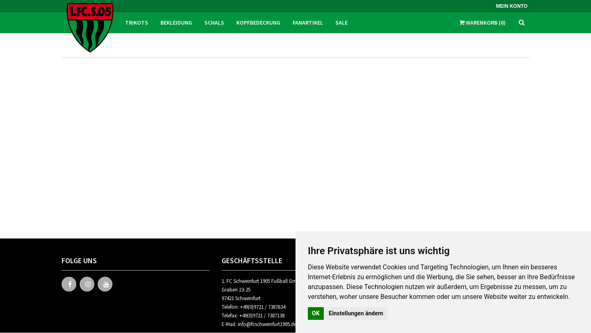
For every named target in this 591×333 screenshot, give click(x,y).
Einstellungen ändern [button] (356, 313)
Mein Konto (511, 6)
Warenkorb (482, 22)
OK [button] (316, 313)
